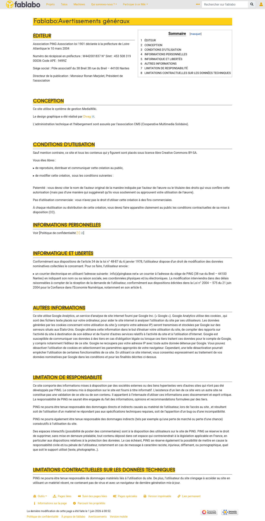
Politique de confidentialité (42, 516)
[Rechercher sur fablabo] (225, 4)
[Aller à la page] (252, 4)
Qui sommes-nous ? (103, 4)
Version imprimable (159, 496)
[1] (78, 233)
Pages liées (64, 496)
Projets (50, 4)
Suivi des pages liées (94, 496)
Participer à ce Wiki (134, 4)
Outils (41, 496)
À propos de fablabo (73, 516)
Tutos (64, 4)
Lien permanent (191, 496)
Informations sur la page (52, 503)
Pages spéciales (127, 496)
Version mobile (119, 516)
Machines (79, 4)
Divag (87, 116)
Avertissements (97, 516)
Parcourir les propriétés (91, 503)
